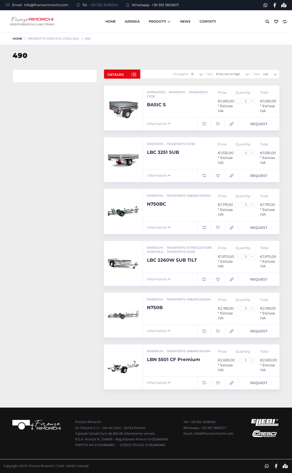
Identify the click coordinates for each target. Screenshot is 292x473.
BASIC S (156, 104)
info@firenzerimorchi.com (46, 5)
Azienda (132, 21)
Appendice (156, 92)
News (185, 21)
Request (258, 124)
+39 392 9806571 (165, 5)
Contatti (208, 21)
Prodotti (157, 21)
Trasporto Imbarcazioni (189, 195)
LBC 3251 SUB (163, 152)
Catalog (115, 74)
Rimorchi (177, 92)
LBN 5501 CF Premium (173, 359)
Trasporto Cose (181, 144)
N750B (155, 307)
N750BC (156, 204)
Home (110, 21)
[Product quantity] (247, 101)
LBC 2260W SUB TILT (172, 260)
